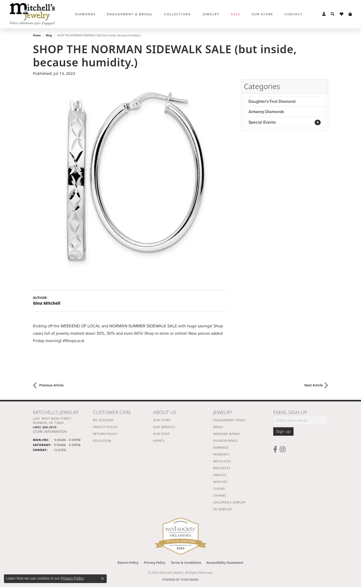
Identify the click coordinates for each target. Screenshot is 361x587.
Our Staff (161, 434)
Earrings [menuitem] (221, 447)
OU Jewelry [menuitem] (222, 509)
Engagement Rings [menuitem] (229, 420)
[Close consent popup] (102, 578)
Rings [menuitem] (218, 427)
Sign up (283, 431)
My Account (103, 420)
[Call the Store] (45, 427)
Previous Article (51, 385)
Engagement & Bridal (130, 14)
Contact (294, 14)
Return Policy (105, 434)
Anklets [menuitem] (220, 475)
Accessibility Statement (224, 562)
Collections (177, 14)
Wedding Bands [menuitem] (226, 434)
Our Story (162, 420)
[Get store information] (50, 431)
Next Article (313, 385)
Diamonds (85, 14)
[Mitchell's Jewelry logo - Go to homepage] (32, 14)
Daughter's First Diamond (271, 101)
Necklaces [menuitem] (222, 461)
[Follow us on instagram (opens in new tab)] (282, 449)
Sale (235, 14)
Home (37, 35)
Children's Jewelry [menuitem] (229, 502)
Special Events (284, 122)
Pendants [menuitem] (221, 454)
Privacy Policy (105, 427)
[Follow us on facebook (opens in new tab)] (275, 449)
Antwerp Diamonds (266, 111)
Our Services (164, 427)
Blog (49, 35)
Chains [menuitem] (219, 489)
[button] (323, 14)
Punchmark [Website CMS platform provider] (190, 579)
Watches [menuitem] (220, 482)
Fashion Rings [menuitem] (225, 441)
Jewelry (210, 14)
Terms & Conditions (186, 562)
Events (159, 441)
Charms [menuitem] (219, 495)
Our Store (262, 14)
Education (102, 441)
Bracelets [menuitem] (221, 468)
